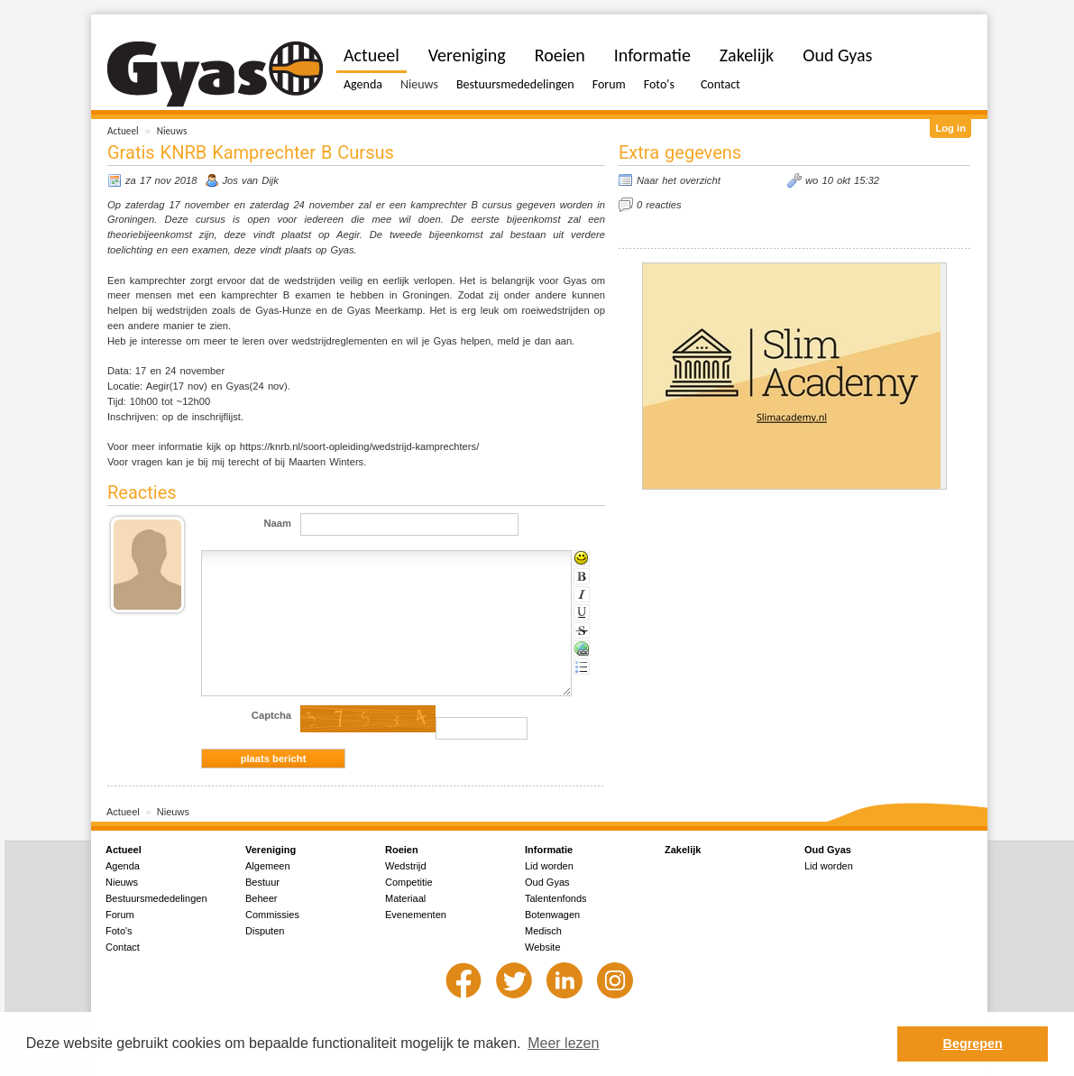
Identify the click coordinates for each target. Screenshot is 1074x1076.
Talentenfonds (556, 898)
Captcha (271, 715)
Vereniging (467, 55)
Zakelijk (747, 55)
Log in (950, 128)
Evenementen (415, 914)
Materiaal (405, 898)
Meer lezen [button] (563, 1043)
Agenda (363, 84)
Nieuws (172, 130)
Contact (720, 84)
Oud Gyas (837, 55)
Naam (277, 523)
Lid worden (549, 865)
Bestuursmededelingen (515, 84)
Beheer (261, 898)
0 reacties (659, 204)
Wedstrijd (406, 865)
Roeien (560, 55)
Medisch (543, 930)
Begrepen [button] (973, 1043)
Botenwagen (552, 914)
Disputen (264, 930)
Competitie (409, 882)
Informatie (652, 55)
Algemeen (267, 865)
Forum (609, 84)
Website (543, 947)
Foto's (659, 84)
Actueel (123, 130)
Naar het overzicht (679, 180)
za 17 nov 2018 (161, 180)
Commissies (272, 914)
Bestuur (262, 882)
